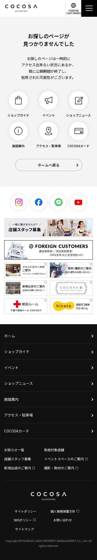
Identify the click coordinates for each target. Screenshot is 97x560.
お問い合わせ (62, 520)
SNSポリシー (23, 520)
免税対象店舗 (54, 449)
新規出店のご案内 (17, 467)
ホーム (9, 335)
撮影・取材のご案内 (59, 467)
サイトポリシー (25, 511)
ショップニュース (18, 383)
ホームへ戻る (48, 165)
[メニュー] (89, 8)
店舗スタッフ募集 (17, 458)
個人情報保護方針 (62, 511)
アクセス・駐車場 (18, 414)
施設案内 (11, 399)
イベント (11, 367)
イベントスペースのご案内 (64, 458)
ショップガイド (16, 351)
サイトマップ (24, 529)
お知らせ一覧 (14, 449)
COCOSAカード (16, 430)
